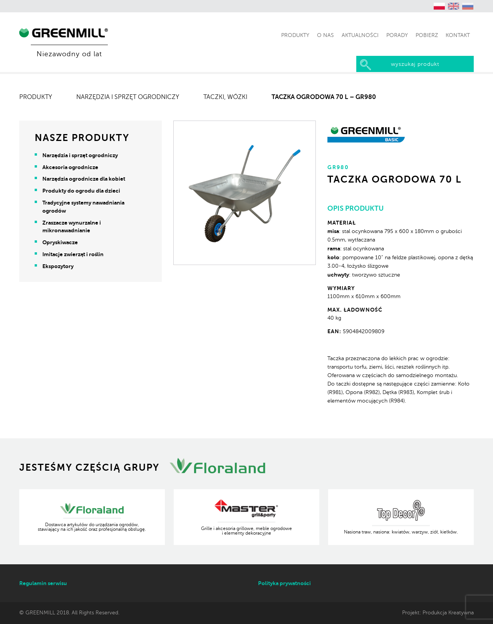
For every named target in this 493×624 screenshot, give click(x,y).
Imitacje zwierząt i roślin (73, 254)
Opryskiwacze (60, 242)
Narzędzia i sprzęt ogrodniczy (127, 97)
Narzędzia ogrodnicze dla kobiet (83, 179)
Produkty (35, 97)
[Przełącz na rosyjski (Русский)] (468, 6)
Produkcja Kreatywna (448, 612)
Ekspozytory (58, 266)
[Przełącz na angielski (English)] (453, 6)
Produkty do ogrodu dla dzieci (81, 191)
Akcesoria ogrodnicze (70, 167)
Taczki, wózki (225, 97)
